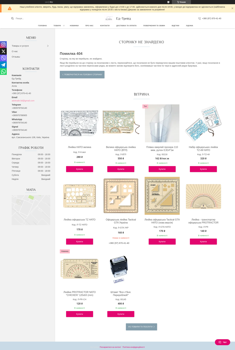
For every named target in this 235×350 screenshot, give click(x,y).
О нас (15, 51)
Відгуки (175, 26)
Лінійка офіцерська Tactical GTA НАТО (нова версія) (162, 221)
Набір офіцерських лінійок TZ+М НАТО (203, 148)
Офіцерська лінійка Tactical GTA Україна (121, 221)
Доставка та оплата (126, 26)
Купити (79, 169)
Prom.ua (131, 344)
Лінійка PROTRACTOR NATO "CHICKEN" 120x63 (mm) (79, 293)
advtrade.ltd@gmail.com (23, 100)
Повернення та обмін (154, 26)
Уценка (189, 26)
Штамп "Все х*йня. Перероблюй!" (121, 293)
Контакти (105, 26)
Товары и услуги (20, 45)
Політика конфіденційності (134, 347)
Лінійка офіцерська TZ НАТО (79, 219)
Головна (42, 26)
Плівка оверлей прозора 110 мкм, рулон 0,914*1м (162, 148)
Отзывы (16, 56)
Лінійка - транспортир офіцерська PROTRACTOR (203, 221)
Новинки (74, 26)
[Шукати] (12, 18)
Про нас (89, 26)
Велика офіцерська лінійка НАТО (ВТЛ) (121, 148)
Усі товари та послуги (140, 327)
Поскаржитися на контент (110, 347)
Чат (223, 342)
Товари (57, 26)
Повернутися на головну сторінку (83, 74)
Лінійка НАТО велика (79, 147)
